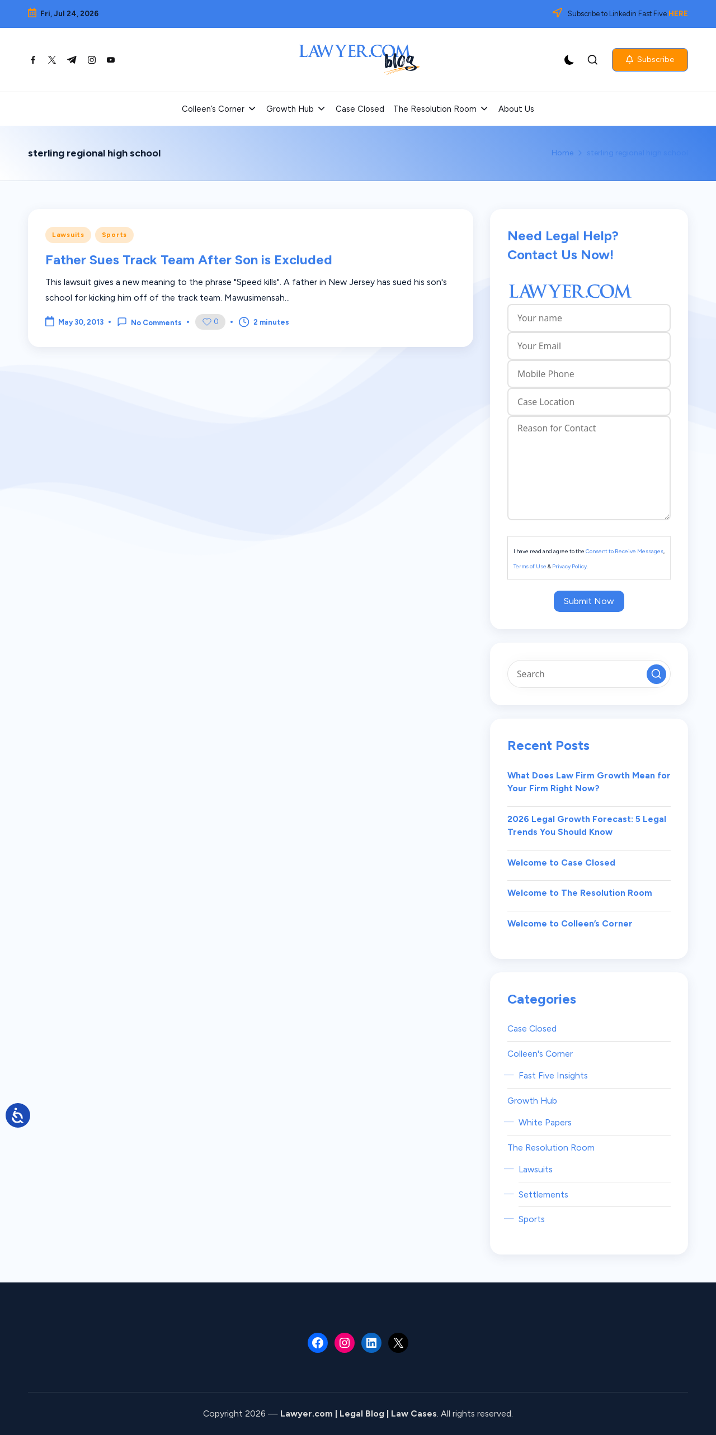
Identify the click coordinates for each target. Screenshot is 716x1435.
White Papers (545, 1122)
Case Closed (532, 1028)
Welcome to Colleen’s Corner (570, 923)
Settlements (543, 1194)
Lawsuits (68, 235)
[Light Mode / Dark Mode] (569, 59)
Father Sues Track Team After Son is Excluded (188, 259)
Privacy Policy (569, 566)
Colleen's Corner (540, 1053)
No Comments (149, 322)
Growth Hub (532, 1100)
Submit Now (589, 601)
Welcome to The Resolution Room (579, 892)
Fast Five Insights (553, 1075)
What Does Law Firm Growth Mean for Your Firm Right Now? (589, 782)
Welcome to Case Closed (561, 862)
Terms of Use (530, 566)
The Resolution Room (551, 1147)
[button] (650, 60)
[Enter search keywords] (589, 674)
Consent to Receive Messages (624, 551)
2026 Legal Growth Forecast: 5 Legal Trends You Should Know (586, 826)
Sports (114, 235)
